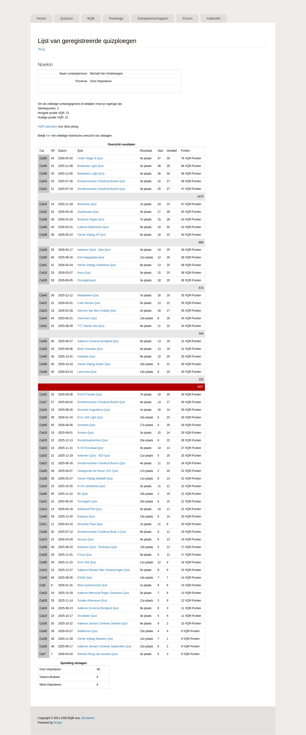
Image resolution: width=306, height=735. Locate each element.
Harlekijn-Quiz (86, 357)
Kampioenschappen (162, 19)
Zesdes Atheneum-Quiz (92, 601)
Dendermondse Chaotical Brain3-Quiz (101, 189)
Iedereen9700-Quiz (89, 509)
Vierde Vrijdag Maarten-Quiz (95, 639)
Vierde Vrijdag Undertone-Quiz (96, 265)
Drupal (58, 723)
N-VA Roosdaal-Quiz (90, 448)
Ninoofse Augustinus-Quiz (93, 410)
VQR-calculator (47, 127)
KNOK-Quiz (84, 578)
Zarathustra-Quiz (88, 212)
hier (48, 136)
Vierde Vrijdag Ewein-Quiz (93, 364)
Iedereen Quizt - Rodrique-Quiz (97, 547)
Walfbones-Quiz (87, 631)
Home (42, 19)
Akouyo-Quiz (85, 540)
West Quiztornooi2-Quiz (92, 585)
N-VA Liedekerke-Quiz (91, 486)
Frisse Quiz (84, 555)
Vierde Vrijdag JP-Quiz (91, 235)
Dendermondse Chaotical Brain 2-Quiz (101, 532)
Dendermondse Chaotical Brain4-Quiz (101, 181)
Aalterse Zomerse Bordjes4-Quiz (98, 608)
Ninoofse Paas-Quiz (90, 524)
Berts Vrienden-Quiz (90, 349)
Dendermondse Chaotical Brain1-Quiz (101, 463)
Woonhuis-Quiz (87, 204)
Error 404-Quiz (86, 563)
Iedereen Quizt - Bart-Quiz (94, 250)
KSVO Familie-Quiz (89, 395)
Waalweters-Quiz (88, 296)
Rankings (123, 19)
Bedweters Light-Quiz (91, 174)
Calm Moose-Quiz (88, 303)
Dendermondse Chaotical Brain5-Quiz (101, 402)
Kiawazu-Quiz (86, 517)
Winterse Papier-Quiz (90, 220)
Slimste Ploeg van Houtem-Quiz (97, 654)
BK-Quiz (82, 494)
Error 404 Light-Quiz (90, 418)
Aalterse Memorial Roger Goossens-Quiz (103, 593)
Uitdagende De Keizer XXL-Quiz (97, 471)
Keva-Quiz (84, 273)
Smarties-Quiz (86, 425)
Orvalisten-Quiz (87, 616)
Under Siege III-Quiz (90, 158)
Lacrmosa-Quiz (87, 372)
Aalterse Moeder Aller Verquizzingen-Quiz (103, 570)
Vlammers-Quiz (87, 318)
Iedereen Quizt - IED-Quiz (93, 456)
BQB (96, 19)
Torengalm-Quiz (87, 501)
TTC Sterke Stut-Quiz (91, 326)
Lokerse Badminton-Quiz (93, 227)
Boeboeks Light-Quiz (90, 166)
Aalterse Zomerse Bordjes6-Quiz (98, 341)
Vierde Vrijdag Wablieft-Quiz (95, 479)
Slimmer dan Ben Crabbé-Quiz (96, 311)
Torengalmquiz (86, 280)
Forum (199, 19)
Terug (41, 49)
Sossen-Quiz (85, 433)
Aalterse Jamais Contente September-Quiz (104, 647)
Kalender (227, 19)
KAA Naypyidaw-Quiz (90, 258)
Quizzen (69, 19)
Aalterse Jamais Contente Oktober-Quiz (102, 624)
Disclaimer (88, 718)
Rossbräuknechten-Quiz (92, 440)
